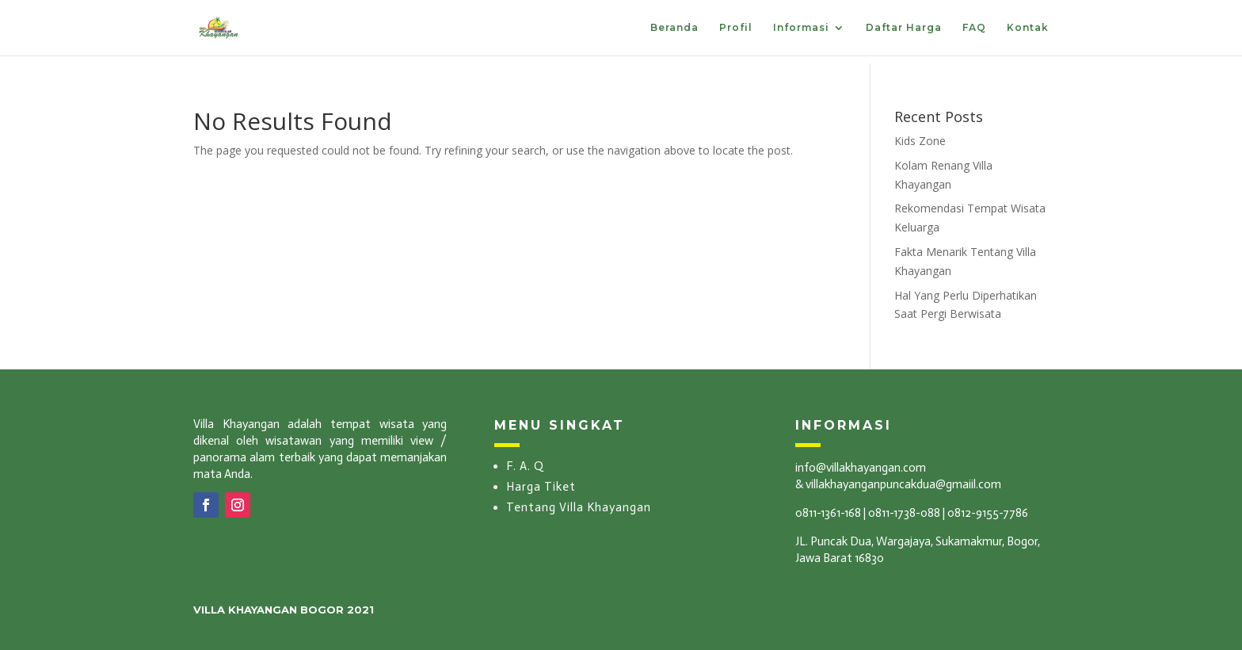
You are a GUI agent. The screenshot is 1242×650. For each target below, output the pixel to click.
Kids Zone (920, 140)
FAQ (974, 27)
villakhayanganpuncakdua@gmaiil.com (903, 484)
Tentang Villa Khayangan (578, 507)
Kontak (1028, 27)
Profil (735, 27)
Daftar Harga (904, 27)
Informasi (801, 27)
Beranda (674, 27)
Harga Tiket (541, 487)
